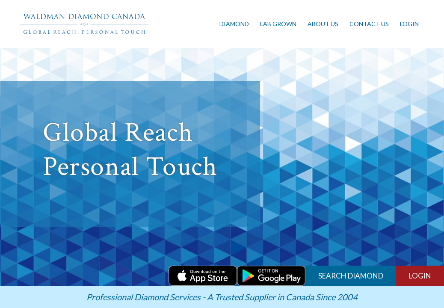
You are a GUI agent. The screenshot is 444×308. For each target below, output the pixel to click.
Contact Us (369, 23)
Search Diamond (350, 275)
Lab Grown (278, 23)
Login (409, 23)
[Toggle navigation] (157, 24)
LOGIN (420, 275)
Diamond (234, 23)
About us (323, 23)
